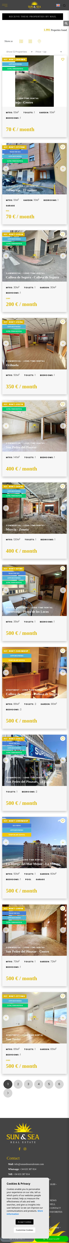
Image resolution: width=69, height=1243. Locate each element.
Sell (52, 1204)
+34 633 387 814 (28, 1169)
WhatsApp (51, 1239)
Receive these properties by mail (32, 16)
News (53, 1200)
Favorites (56, 1212)
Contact (55, 1208)
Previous (6, 168)
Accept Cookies (24, 1222)
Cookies (54, 1227)
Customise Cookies (24, 1230)
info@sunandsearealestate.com (29, 1164)
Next (63, 168)
